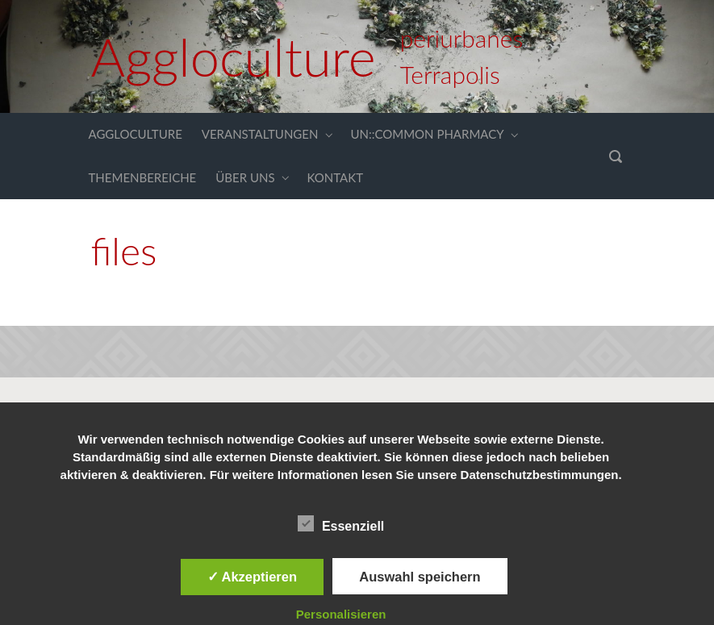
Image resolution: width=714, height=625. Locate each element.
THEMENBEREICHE (143, 177)
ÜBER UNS (244, 177)
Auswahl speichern (419, 576)
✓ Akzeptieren (252, 576)
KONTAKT (335, 177)
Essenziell (341, 523)
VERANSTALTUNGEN (260, 134)
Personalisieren (341, 614)
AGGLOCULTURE (135, 134)
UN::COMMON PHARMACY (426, 134)
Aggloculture (233, 56)
